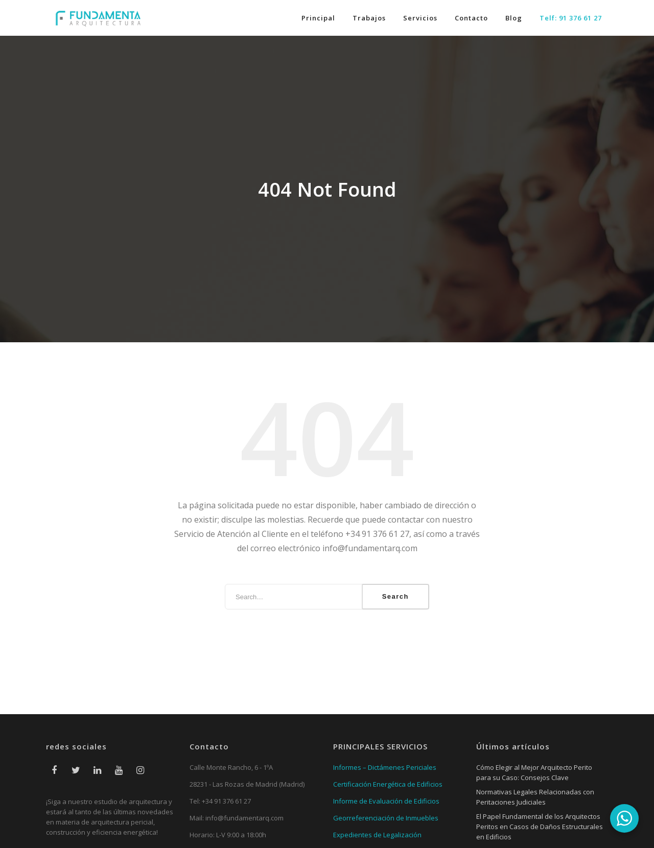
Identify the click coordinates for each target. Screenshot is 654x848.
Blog (513, 17)
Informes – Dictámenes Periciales (384, 767)
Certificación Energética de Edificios (387, 784)
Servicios (420, 17)
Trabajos (369, 17)
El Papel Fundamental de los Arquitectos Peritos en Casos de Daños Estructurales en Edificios (539, 826)
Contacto (471, 17)
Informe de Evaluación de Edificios (386, 801)
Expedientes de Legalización (377, 834)
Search (395, 596)
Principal (318, 17)
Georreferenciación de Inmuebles (385, 817)
